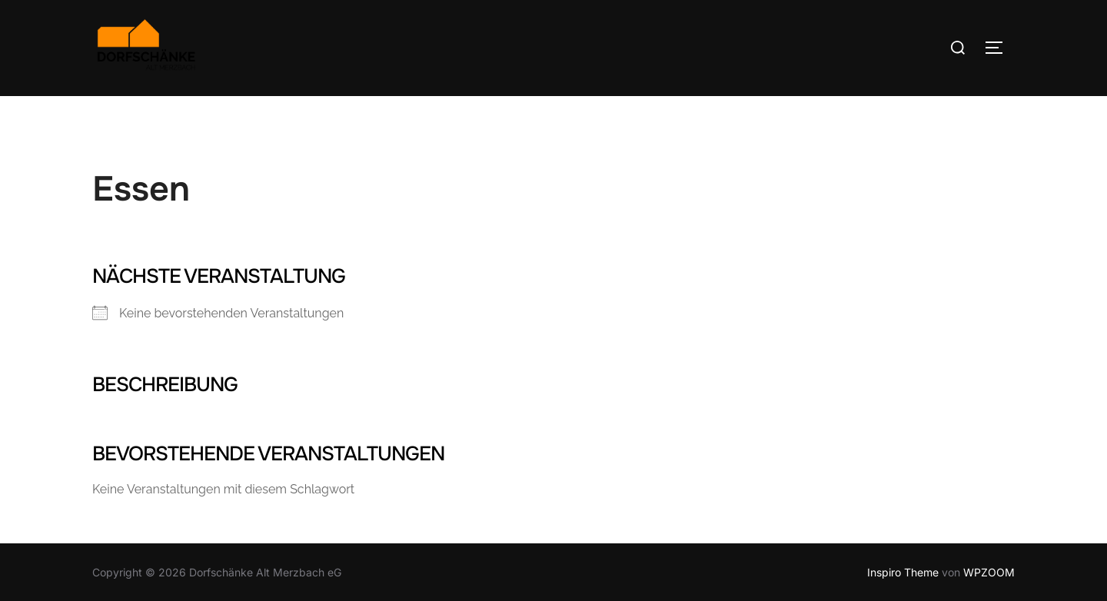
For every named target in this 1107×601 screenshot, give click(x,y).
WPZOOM (989, 572)
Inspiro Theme (903, 572)
